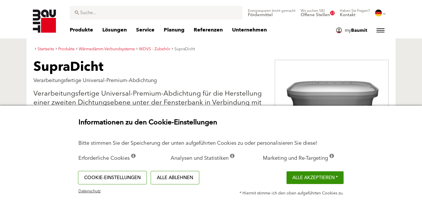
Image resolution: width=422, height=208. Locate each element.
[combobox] (156, 13)
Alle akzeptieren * (315, 178)
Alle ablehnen (175, 178)
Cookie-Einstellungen (112, 178)
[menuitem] (271, 13)
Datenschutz (89, 191)
